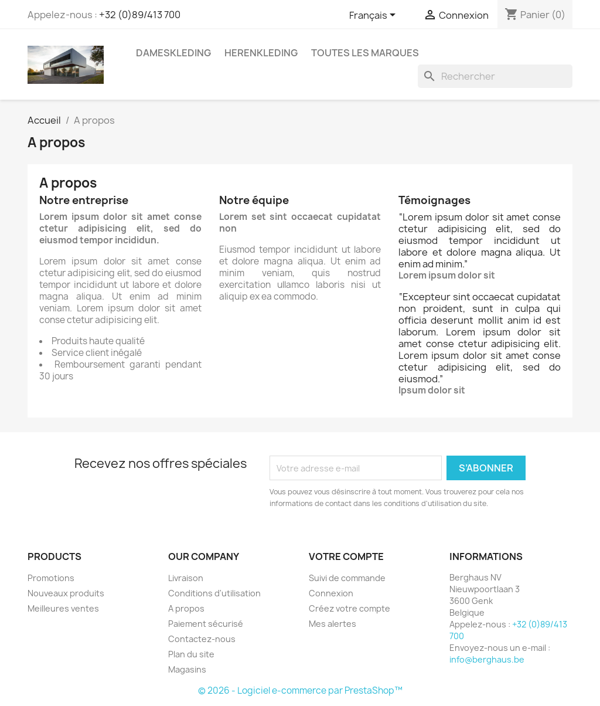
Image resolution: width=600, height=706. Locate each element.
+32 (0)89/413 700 (139, 14)
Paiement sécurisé (205, 623)
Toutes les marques (365, 52)
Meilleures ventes (63, 608)
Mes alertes (332, 623)
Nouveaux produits (66, 593)
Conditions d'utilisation (214, 593)
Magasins (187, 669)
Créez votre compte (349, 608)
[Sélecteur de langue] (374, 16)
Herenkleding (261, 52)
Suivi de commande (347, 577)
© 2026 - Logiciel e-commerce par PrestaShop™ (300, 690)
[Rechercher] (495, 76)
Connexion (331, 593)
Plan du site (191, 654)
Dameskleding (173, 52)
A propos (186, 608)
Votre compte (346, 556)
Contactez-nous (202, 638)
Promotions (51, 577)
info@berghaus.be (486, 659)
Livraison (185, 577)
